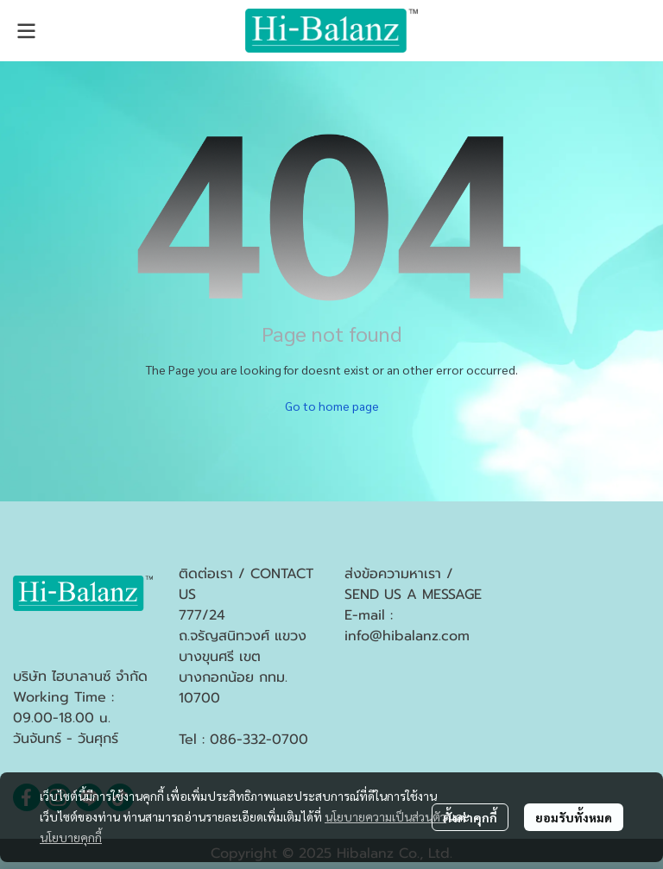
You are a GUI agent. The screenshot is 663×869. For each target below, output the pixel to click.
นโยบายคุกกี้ (71, 837)
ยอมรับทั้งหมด (573, 817)
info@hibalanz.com (407, 636)
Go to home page (332, 405)
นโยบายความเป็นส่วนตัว (385, 816)
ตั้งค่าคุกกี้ (470, 817)
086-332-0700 (259, 739)
